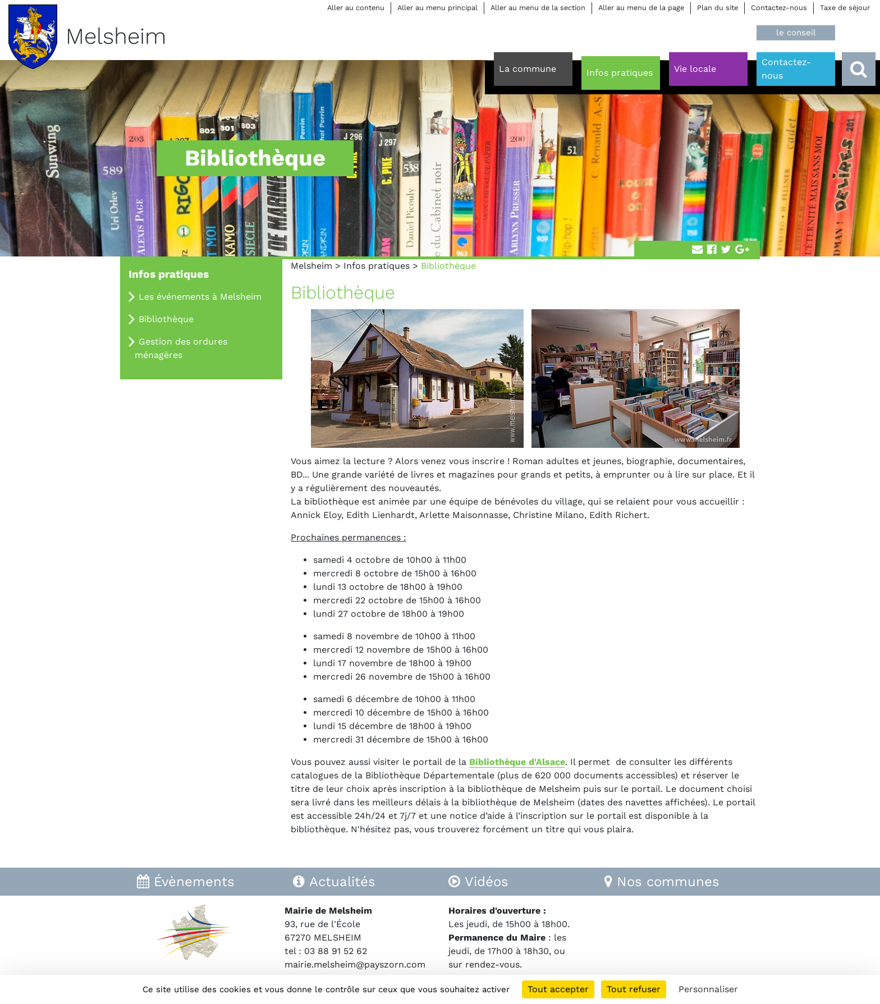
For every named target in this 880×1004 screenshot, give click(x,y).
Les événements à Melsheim (200, 296)
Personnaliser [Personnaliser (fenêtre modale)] (708, 989)
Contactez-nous (779, 7)
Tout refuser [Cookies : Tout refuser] (634, 989)
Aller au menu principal (437, 7)
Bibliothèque (166, 319)
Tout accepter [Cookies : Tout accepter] (558, 989)
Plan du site (717, 7)
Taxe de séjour (845, 7)
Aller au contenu (355, 7)
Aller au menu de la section (538, 7)
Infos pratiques (376, 265)
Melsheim (311, 265)
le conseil (796, 32)
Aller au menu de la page (641, 7)
